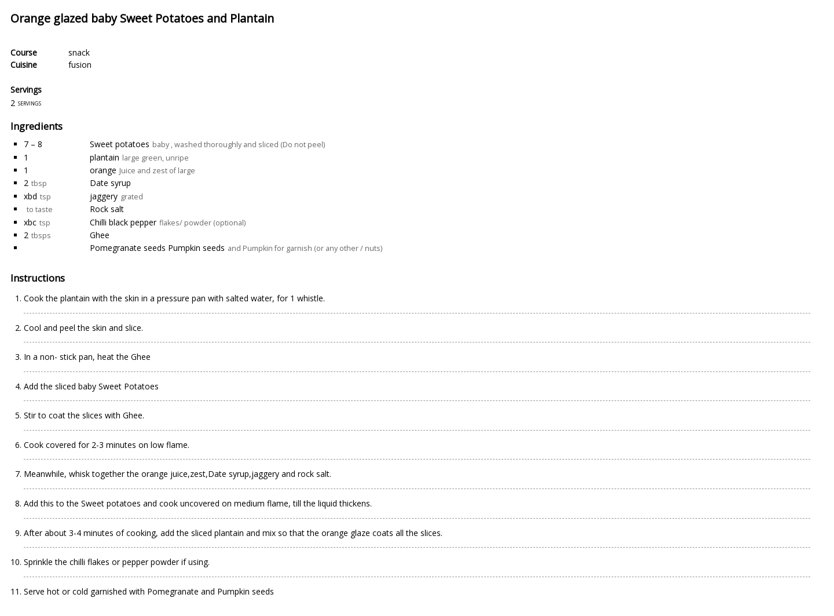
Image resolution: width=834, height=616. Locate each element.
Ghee (99, 234)
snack (79, 52)
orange (103, 170)
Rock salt (107, 208)
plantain (104, 157)
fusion (80, 64)
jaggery (104, 196)
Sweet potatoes (119, 144)
